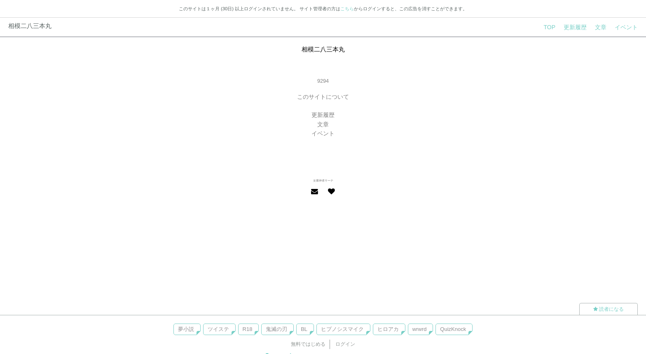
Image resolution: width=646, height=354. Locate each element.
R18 (248, 329)
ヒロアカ (388, 329)
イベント (626, 27)
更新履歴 (575, 27)
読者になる (608, 309)
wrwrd (419, 329)
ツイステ (218, 329)
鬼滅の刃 (276, 329)
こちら (347, 8)
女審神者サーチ (323, 180)
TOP (549, 27)
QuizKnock (453, 329)
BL (304, 329)
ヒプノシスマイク (342, 329)
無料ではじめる (308, 344)
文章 (600, 27)
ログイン (345, 344)
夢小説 (186, 329)
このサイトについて (323, 96)
